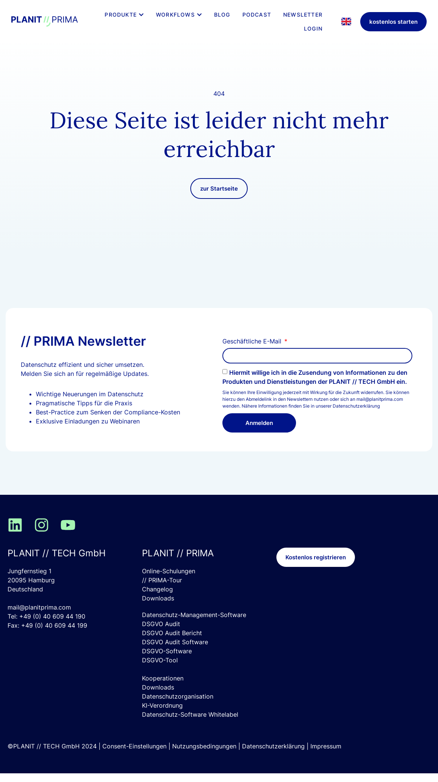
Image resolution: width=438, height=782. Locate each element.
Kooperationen (163, 687)
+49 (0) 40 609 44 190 (52, 625)
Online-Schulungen (168, 579)
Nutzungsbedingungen (204, 755)
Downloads (158, 607)
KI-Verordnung (162, 714)
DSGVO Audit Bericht (172, 641)
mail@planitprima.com (39, 616)
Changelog (157, 598)
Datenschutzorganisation (177, 705)
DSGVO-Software (167, 659)
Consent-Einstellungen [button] (134, 755)
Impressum (325, 755)
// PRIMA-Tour (162, 589)
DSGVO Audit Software (175, 650)
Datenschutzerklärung (356, 414)
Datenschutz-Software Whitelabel (190, 723)
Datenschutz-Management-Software (194, 623)
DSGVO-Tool (160, 669)
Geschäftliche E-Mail (252, 350)
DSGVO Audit (161, 632)
